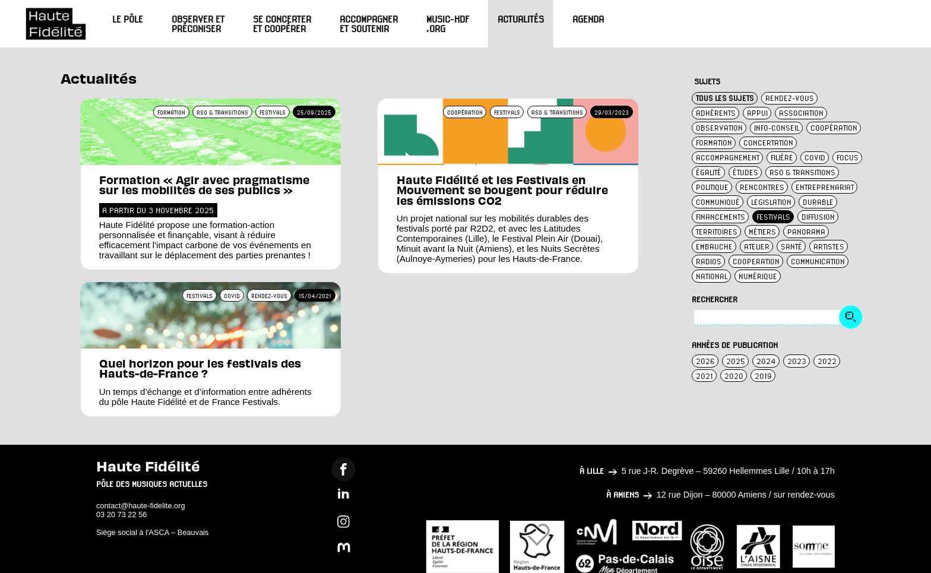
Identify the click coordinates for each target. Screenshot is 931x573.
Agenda (588, 19)
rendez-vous (789, 98)
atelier (757, 246)
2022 (827, 361)
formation (714, 142)
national (711, 276)
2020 (733, 376)
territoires (716, 231)
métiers (762, 231)
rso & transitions (802, 172)
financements (720, 217)
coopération (833, 128)
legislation (771, 202)
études (745, 172)
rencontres (762, 187)
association (801, 113)
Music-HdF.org (447, 24)
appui (757, 113)
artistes (828, 246)
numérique (758, 276)
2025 (735, 361)
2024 (766, 361)
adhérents (716, 113)
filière (782, 157)
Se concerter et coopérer (282, 24)
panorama (806, 231)
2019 (763, 376)
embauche (714, 246)
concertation (768, 142)
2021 (704, 376)
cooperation (756, 261)
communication (818, 261)
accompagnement (727, 157)
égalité (708, 172)
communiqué (718, 202)
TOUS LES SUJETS (725, 98)
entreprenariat (825, 187)
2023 (796, 361)
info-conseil (776, 128)
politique (712, 187)
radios (708, 261)
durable (818, 202)
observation (719, 128)
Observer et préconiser (198, 24)
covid (815, 157)
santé (791, 246)
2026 (705, 361)
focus (848, 157)
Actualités (521, 19)
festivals (773, 217)
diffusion (818, 217)
